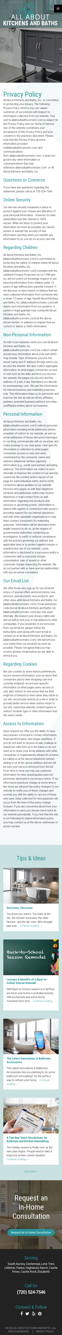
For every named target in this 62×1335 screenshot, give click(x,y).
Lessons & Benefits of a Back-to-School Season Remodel (27, 981)
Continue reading (31, 925)
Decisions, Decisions (20, 908)
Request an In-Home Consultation (31, 1232)
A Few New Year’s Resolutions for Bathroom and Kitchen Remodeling (28, 1139)
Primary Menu (58, 9)
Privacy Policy (45, 1331)
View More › (31, 1171)
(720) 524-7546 (31, 1292)
